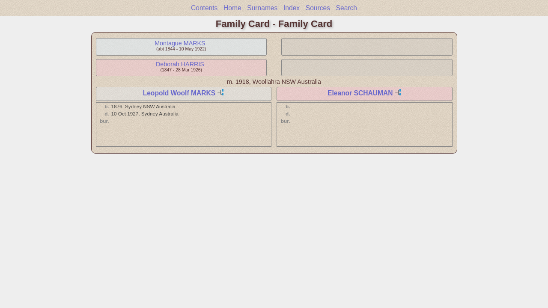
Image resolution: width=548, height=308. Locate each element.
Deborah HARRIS (180, 64)
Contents (204, 8)
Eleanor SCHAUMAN (360, 93)
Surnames (262, 8)
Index (291, 8)
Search (346, 8)
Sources (318, 8)
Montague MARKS (180, 43)
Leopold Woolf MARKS (179, 93)
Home (232, 8)
